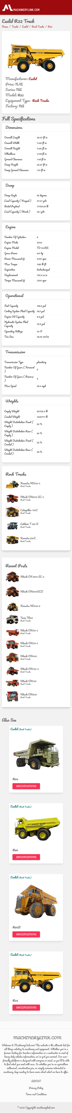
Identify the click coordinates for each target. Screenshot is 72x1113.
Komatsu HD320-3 (30, 483)
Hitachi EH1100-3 (29, 669)
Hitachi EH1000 (28, 656)
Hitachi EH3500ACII (31, 591)
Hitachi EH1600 (28, 694)
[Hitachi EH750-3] (12, 645)
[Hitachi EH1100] (12, 682)
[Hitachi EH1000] (12, 658)
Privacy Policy (36, 1088)
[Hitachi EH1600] (12, 696)
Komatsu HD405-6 (30, 606)
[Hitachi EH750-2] (12, 632)
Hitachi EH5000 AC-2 (32, 497)
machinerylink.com (46, 1107)
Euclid (33, 78)
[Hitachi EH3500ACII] (12, 592)
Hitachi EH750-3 (29, 643)
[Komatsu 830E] (12, 539)
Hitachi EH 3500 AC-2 (32, 577)
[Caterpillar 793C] (12, 512)
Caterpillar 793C (29, 510)
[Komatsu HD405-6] (12, 606)
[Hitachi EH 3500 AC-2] (12, 577)
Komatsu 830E (27, 538)
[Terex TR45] (12, 619)
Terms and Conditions (36, 1094)
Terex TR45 (26, 618)
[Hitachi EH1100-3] (12, 670)
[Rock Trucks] (30, 486)
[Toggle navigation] (68, 7)
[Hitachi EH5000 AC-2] (12, 498)
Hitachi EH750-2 (29, 630)
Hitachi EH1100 (28, 681)
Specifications (26, 786)
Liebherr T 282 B (29, 524)
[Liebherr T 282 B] (12, 525)
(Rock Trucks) (24, 729)
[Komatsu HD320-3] (12, 484)
